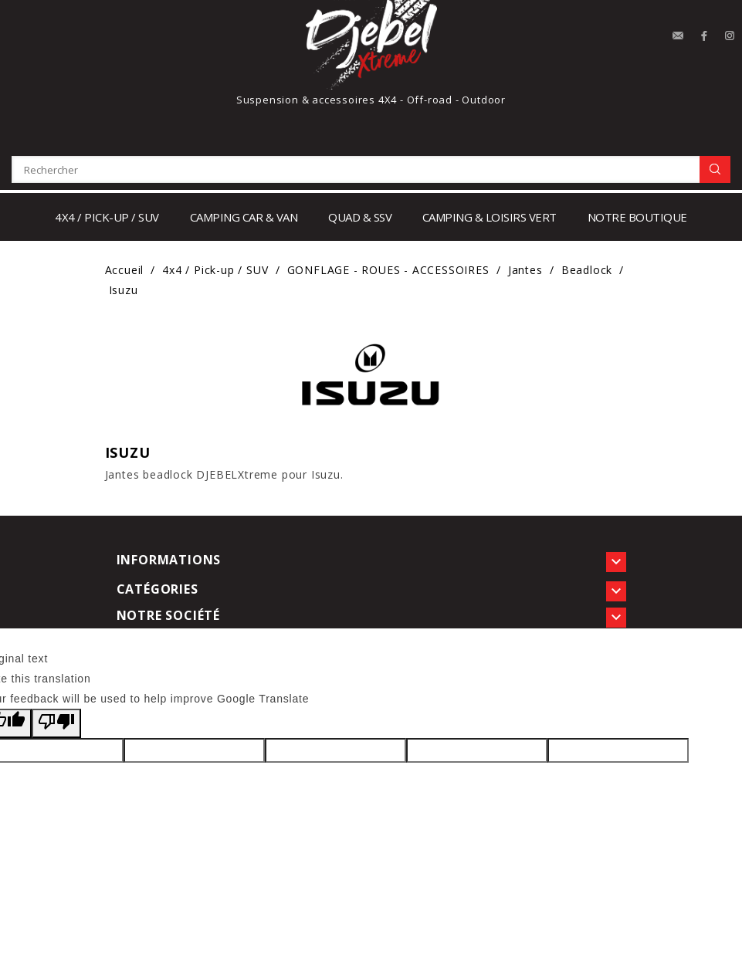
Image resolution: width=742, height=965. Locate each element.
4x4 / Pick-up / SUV (107, 217)
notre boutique (637, 217)
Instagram (730, 36)
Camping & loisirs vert (489, 217)
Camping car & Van (244, 217)
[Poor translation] (56, 723)
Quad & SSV (359, 217)
